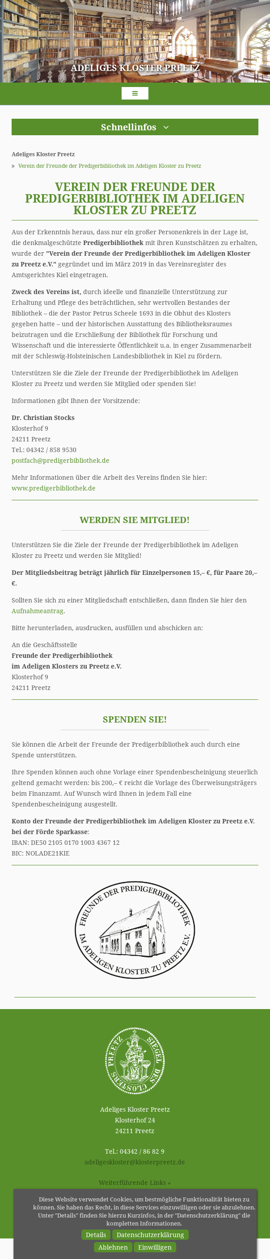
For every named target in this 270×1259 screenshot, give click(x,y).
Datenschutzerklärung (150, 1234)
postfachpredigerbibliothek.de (61, 460)
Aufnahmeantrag (37, 611)
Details (96, 1234)
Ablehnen (113, 1247)
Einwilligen (155, 1247)
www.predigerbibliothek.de (54, 488)
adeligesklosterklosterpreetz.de (134, 1162)
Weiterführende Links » (135, 1182)
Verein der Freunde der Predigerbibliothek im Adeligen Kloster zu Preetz (109, 166)
